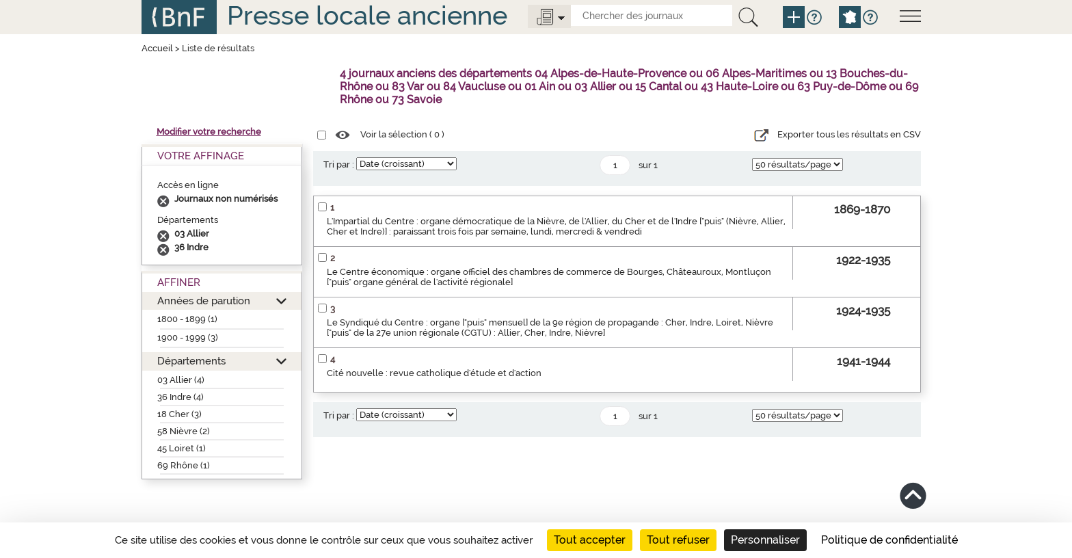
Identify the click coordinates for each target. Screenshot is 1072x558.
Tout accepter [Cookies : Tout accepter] (590, 539)
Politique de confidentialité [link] (889, 539)
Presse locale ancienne (367, 15)
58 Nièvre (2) (183, 431)
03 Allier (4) (180, 380)
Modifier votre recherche (209, 132)
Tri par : (338, 164)
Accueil (157, 48)
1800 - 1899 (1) (187, 319)
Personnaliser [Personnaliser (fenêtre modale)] (765, 539)
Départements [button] (191, 361)
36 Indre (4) (180, 397)
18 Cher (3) (179, 414)
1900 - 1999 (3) (187, 337)
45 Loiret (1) (181, 448)
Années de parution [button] (203, 300)
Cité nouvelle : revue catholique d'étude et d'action (434, 373)
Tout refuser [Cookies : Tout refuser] (678, 539)
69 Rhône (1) (183, 465)
